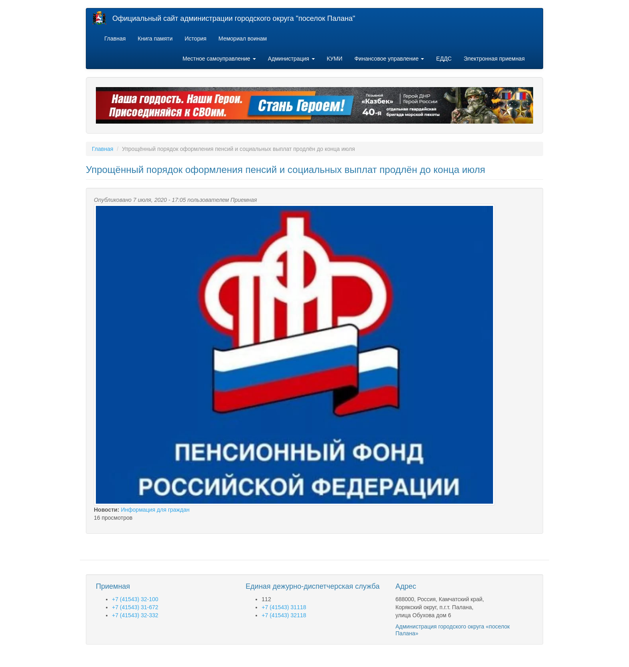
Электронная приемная (494, 58)
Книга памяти (155, 38)
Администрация (291, 58)
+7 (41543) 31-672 (135, 607)
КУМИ (335, 58)
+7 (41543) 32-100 (135, 599)
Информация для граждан (155, 509)
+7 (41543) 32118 (284, 615)
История (195, 38)
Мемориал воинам (243, 38)
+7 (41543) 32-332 (135, 615)
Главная (115, 38)
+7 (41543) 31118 (284, 607)
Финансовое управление (389, 58)
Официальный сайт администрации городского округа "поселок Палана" (233, 18)
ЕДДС (443, 58)
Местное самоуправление (219, 58)
